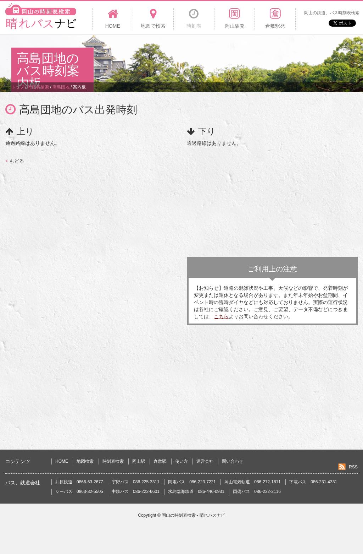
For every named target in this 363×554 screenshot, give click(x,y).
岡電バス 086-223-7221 (192, 481)
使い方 (181, 461)
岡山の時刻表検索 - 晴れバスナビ (193, 515)
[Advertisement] (223, 58)
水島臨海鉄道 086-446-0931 (196, 491)
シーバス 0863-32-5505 (79, 491)
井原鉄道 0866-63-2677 (79, 481)
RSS (353, 467)
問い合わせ (232, 461)
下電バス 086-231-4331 (313, 481)
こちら (221, 316)
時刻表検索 (113, 461)
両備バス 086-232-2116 (257, 491)
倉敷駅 (159, 461)
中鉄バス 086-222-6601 (136, 491)
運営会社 (204, 461)
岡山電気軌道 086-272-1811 (252, 481)
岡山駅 (138, 461)
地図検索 (85, 461)
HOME (61, 461)
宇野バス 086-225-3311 (136, 481)
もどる (14, 161)
